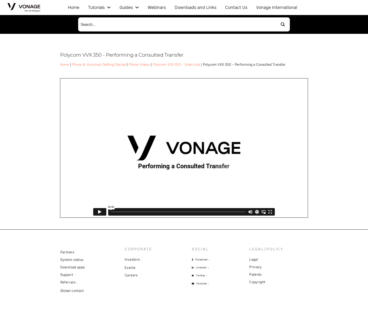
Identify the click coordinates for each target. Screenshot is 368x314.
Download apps (72, 267)
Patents (255, 274)
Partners (67, 252)
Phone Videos (139, 64)
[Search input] (177, 24)
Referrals (67, 282)
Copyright (257, 282)
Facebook (201, 259)
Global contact (72, 291)
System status (72, 260)
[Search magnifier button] (283, 24)
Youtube (201, 283)
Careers (131, 275)
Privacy (255, 267)
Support (66, 275)
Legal (253, 259)
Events (130, 268)
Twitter (200, 275)
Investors (132, 259)
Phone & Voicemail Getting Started (99, 64)
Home (64, 64)
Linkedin (201, 267)
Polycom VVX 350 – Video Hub (176, 64)
